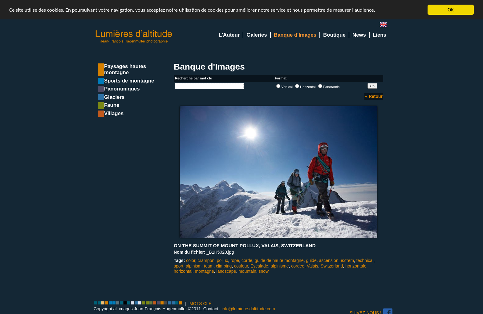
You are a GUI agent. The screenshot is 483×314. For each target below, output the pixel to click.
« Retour (374, 96)
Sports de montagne (129, 81)
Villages (114, 113)
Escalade (259, 265)
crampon (206, 260)
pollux (222, 260)
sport (178, 265)
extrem (347, 260)
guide (311, 260)
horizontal (183, 271)
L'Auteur (229, 35)
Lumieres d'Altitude (134, 37)
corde (247, 260)
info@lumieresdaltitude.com (248, 308)
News (359, 35)
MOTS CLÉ (200, 303)
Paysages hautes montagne (125, 69)
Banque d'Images (295, 35)
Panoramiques (122, 89)
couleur (241, 265)
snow (264, 271)
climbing (224, 265)
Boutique (334, 35)
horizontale (356, 265)
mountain (247, 271)
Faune (111, 105)
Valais (312, 265)
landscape (226, 271)
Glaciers (114, 97)
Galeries (256, 35)
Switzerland (332, 265)
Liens (379, 35)
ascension (328, 260)
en (386, 26)
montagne (204, 271)
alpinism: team (199, 265)
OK (451, 9)
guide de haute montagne (279, 260)
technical (364, 260)
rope (234, 260)
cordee (297, 265)
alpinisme (279, 265)
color (190, 260)
